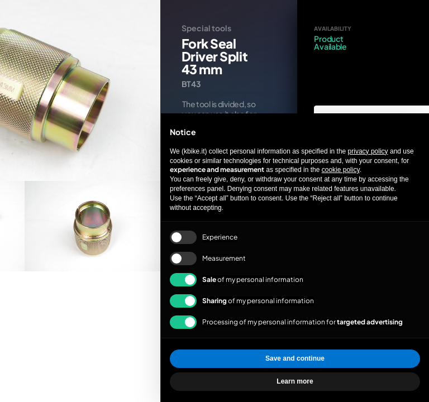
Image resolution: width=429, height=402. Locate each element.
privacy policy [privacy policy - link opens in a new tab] (368, 151)
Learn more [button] (295, 381)
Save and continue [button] (295, 358)
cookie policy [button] (341, 170)
